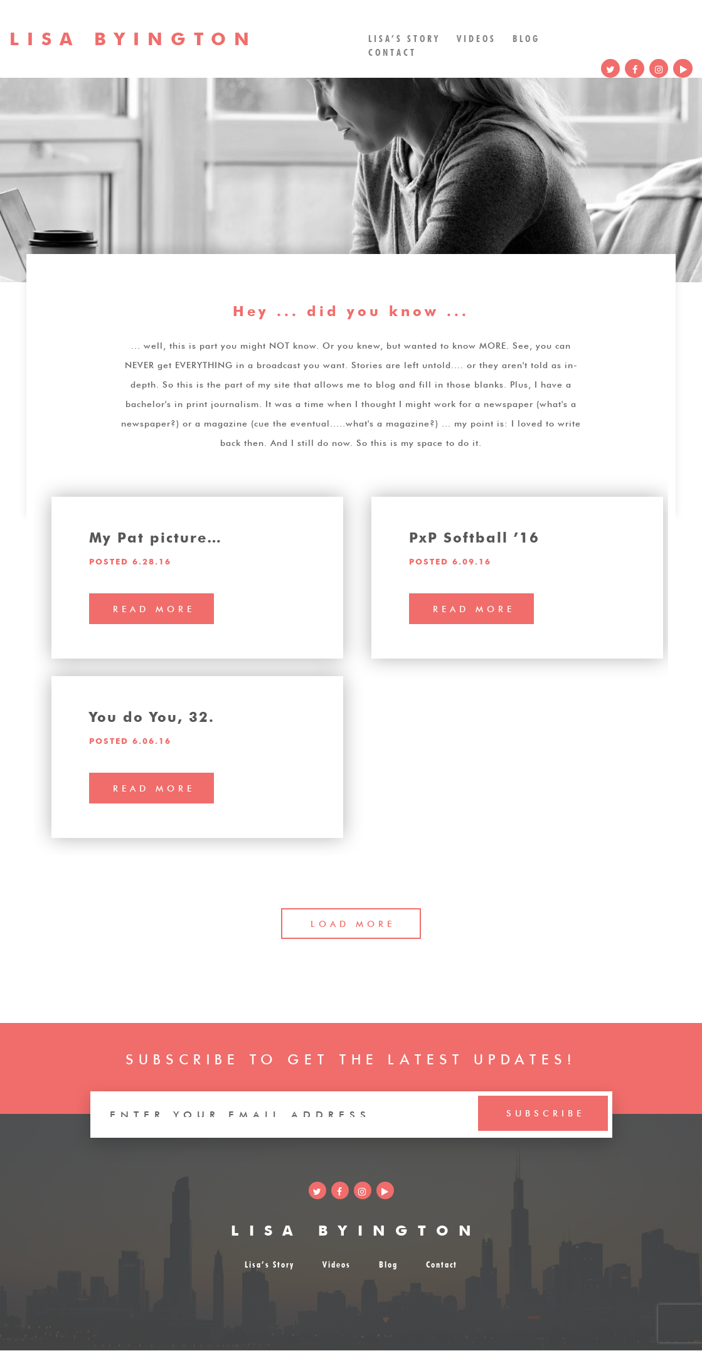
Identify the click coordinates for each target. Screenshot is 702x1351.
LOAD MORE (353, 923)
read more (154, 607)
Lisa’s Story (405, 37)
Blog (527, 37)
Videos (477, 37)
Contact (393, 52)
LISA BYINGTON (356, 1229)
